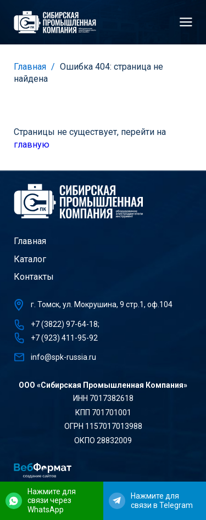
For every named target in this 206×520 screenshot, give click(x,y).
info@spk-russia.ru (63, 357)
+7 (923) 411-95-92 (64, 338)
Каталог (30, 259)
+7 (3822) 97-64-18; (65, 324)
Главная (30, 66)
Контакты (34, 277)
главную (31, 144)
